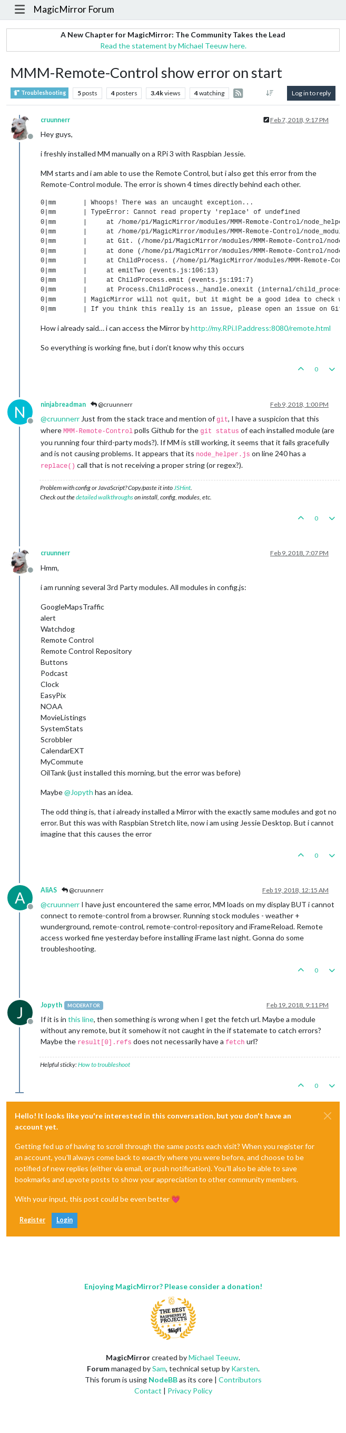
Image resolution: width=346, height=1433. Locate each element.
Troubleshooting (39, 93)
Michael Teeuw (214, 1357)
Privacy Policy (189, 1390)
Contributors (240, 1379)
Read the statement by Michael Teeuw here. (173, 45)
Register (32, 1220)
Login (64, 1220)
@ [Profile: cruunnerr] (60, 418)
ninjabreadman (63, 404)
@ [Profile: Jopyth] (78, 792)
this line (81, 1019)
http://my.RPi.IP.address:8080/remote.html (261, 327)
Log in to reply (311, 93)
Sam (159, 1368)
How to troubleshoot (104, 1064)
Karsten (244, 1368)
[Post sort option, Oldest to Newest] (270, 93)
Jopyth (51, 1005)
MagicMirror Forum (73, 9)
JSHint (182, 488)
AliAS (49, 890)
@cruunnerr (112, 404)
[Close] (327, 1116)
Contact (148, 1390)
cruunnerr (55, 120)
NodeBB (163, 1379)
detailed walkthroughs (104, 497)
